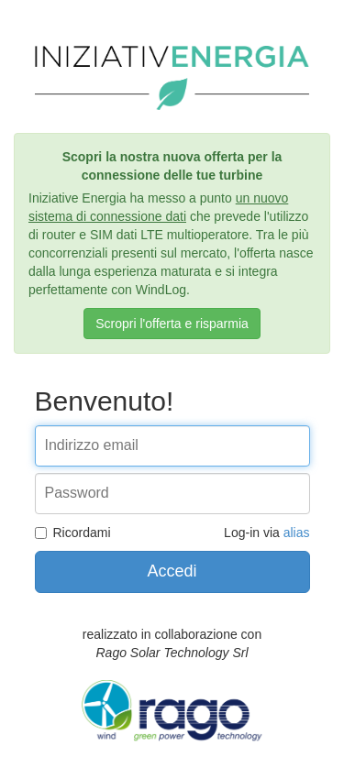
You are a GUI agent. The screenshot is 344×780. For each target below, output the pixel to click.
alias (296, 532)
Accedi (171, 571)
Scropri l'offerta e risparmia (172, 323)
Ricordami (73, 532)
